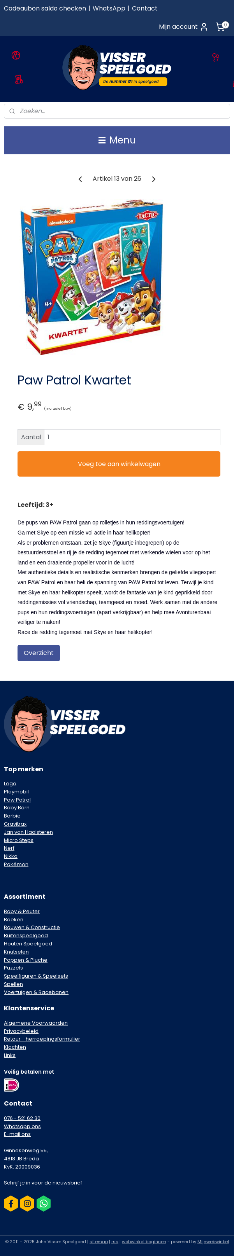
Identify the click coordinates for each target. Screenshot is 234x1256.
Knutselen (16, 952)
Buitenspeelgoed (26, 935)
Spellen (13, 984)
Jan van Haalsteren (28, 832)
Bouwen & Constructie (32, 927)
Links (10, 1055)
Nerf (9, 848)
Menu (117, 140)
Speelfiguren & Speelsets (36, 976)
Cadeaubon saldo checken (45, 8)
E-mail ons (17, 1134)
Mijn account (184, 26)
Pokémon (16, 864)
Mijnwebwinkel (213, 1242)
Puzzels (13, 967)
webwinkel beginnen (144, 1242)
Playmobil (16, 791)
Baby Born (17, 807)
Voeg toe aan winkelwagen (119, 463)
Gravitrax (15, 824)
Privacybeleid (21, 1031)
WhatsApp (109, 8)
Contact (145, 8)
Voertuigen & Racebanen (36, 992)
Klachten (15, 1047)
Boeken (13, 919)
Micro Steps (18, 840)
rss (114, 1242)
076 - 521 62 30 (22, 1118)
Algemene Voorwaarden (36, 1023)
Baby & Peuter (22, 911)
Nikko (11, 856)
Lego (10, 783)
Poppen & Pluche (26, 960)
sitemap (99, 1242)
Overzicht (39, 652)
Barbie (12, 815)
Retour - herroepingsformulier (42, 1039)
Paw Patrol (17, 800)
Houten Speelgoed (28, 943)
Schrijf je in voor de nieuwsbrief (43, 1182)
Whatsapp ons (22, 1126)
